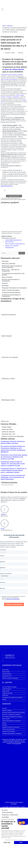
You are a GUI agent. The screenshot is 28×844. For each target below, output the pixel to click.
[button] (5, 190)
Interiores (3, 97)
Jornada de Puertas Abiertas (11, 292)
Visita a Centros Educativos (11, 290)
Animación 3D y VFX (8, 434)
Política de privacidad (14, 806)
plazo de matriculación (14, 69)
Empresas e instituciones (10, 815)
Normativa (5, 285)
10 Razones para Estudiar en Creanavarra (11, 295)
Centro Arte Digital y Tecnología (9, 686)
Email (2, 528)
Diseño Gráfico (6, 427)
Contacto (23, 806)
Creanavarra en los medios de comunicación (12, 697)
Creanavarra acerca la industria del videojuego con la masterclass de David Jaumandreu (13, 477)
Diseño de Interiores (8, 432)
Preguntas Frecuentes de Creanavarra (14, 288)
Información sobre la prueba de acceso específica (12, 266)
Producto (9, 97)
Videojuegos (16, 97)
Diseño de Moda (7, 429)
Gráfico (18, 95)
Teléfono (3, 514)
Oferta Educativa (7, 812)
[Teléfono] (4, 509)
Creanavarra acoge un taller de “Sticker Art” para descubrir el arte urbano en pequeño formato (13, 463)
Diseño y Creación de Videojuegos (13, 436)
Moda (22, 95)
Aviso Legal (5, 806)
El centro (5, 810)
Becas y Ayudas (7, 277)
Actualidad (5, 817)
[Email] (4, 523)
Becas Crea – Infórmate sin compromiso (10, 270)
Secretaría (5, 261)
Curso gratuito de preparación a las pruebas (13, 274)
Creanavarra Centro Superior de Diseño (12, 74)
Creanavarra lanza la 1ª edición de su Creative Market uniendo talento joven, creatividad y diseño (13, 470)
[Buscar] (22, 253)
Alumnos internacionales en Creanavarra (11, 280)
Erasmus (5, 283)
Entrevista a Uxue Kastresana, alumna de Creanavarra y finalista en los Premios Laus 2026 (14, 457)
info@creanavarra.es (10, 657)
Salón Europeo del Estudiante (9, 79)
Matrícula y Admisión (8, 263)
